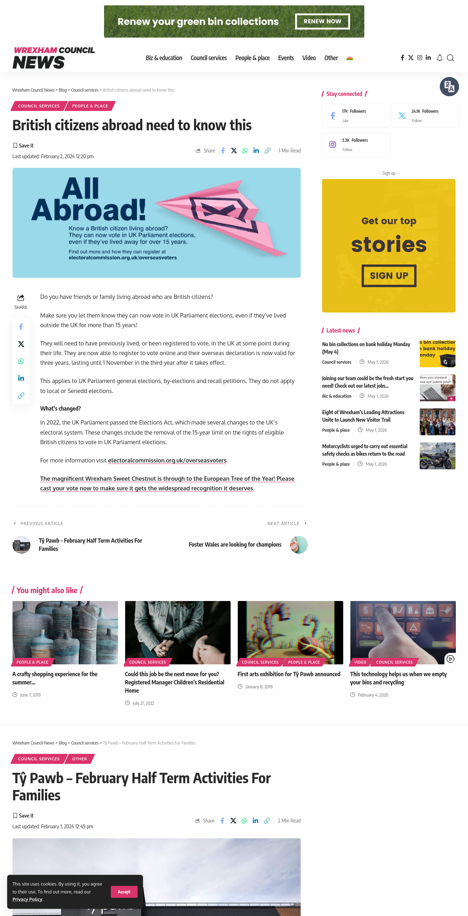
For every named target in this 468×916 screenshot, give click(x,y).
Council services (39, 105)
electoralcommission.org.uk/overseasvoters (167, 460)
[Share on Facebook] (223, 150)
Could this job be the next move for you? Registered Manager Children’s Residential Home (175, 682)
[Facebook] (402, 58)
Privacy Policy (27, 899)
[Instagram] (419, 58)
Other (79, 758)
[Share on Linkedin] (256, 150)
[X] (410, 58)
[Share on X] (234, 150)
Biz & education (336, 391)
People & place (90, 105)
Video (361, 662)
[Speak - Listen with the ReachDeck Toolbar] (449, 86)
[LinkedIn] (428, 58)
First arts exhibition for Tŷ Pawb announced (289, 674)
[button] (124, 892)
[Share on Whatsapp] (245, 150)
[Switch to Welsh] (349, 58)
